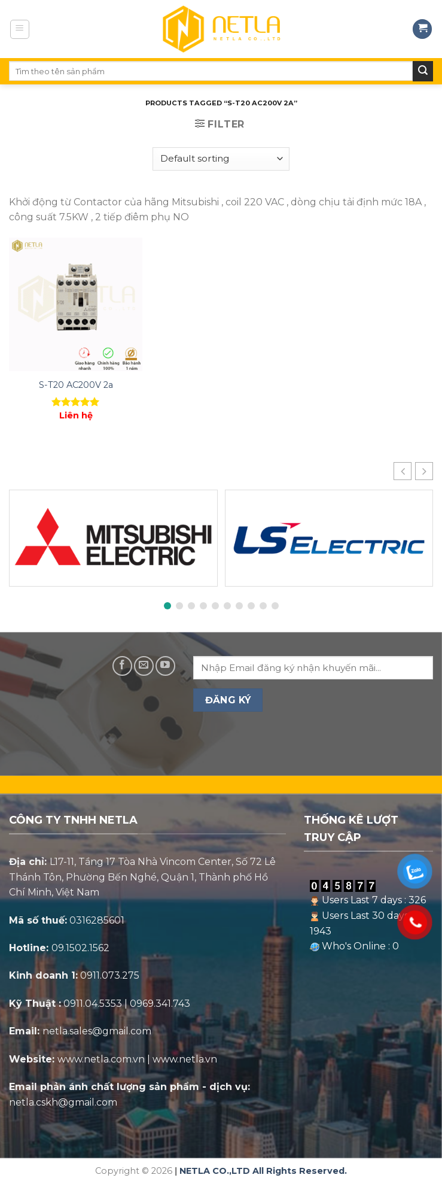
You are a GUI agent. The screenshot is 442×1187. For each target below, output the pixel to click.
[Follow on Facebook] (122, 666)
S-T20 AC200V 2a (76, 385)
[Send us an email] (144, 666)
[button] (424, 471)
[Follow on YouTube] (165, 666)
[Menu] (20, 29)
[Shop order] (221, 159)
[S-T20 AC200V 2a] (75, 304)
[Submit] (423, 71)
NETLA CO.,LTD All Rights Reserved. (263, 1170)
